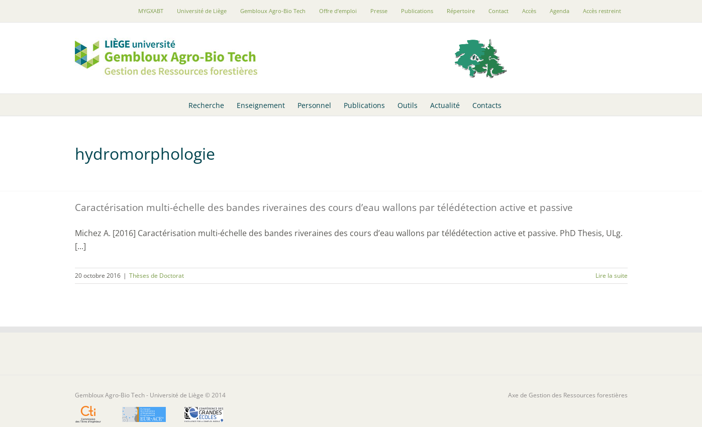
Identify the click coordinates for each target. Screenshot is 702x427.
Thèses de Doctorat (156, 275)
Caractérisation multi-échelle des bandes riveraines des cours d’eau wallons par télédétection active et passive (324, 207)
